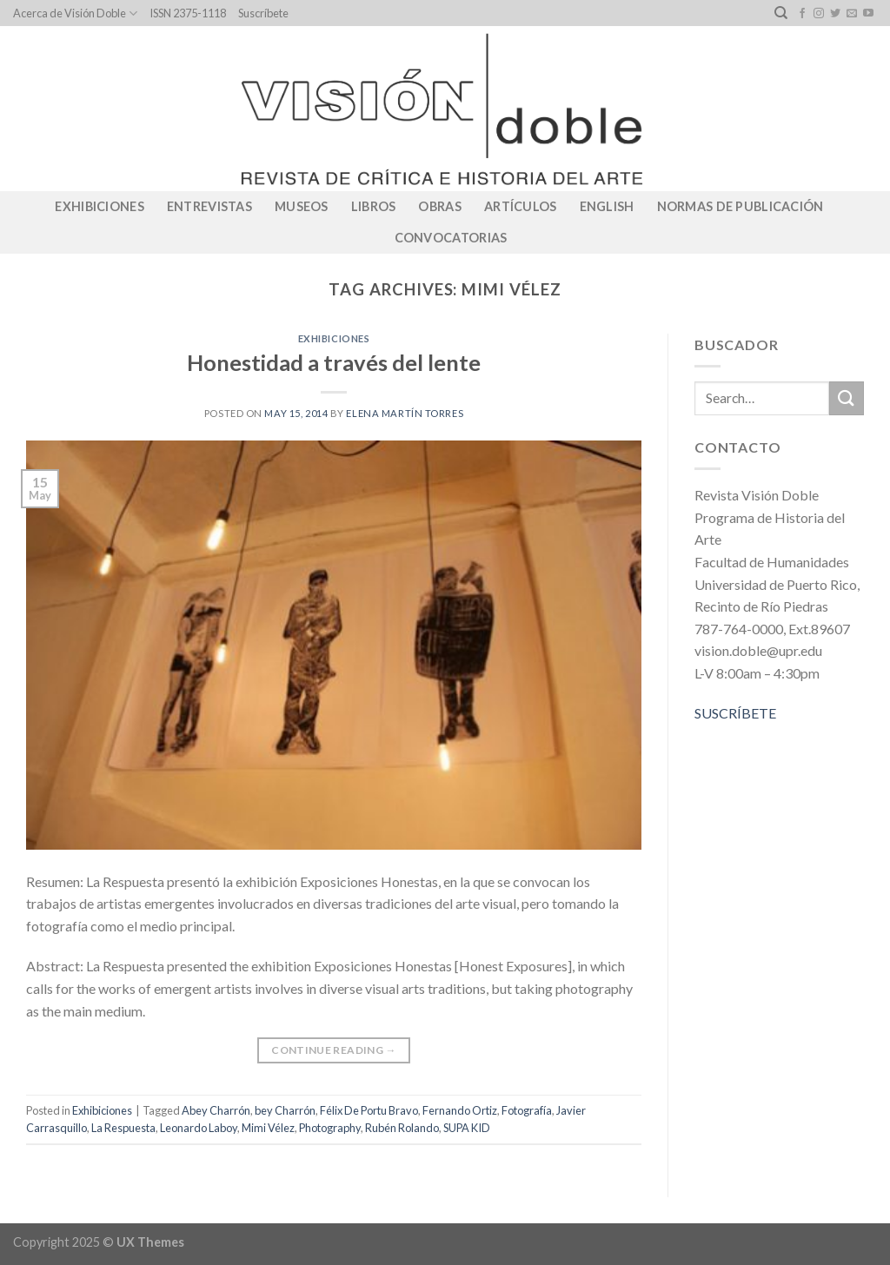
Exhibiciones (99, 206)
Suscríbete (263, 13)
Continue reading (333, 1050)
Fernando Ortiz (459, 1110)
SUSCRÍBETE (735, 713)
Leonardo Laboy (198, 1128)
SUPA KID (466, 1128)
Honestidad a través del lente (334, 362)
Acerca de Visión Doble (75, 13)
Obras (439, 206)
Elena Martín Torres (404, 413)
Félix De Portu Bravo (369, 1110)
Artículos (520, 206)
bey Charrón (285, 1110)
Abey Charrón (216, 1110)
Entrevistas (209, 206)
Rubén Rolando (402, 1128)
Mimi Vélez (268, 1128)
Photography (330, 1128)
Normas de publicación (740, 206)
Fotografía (526, 1110)
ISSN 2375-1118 (187, 13)
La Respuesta (123, 1128)
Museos (302, 206)
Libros (373, 206)
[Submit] (846, 398)
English (607, 206)
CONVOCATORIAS (451, 237)
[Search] (780, 13)
